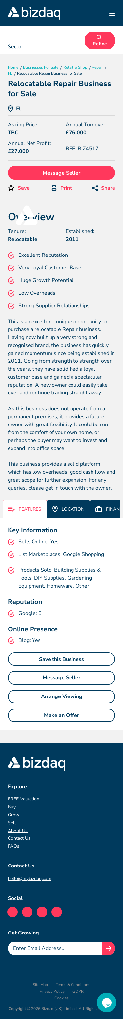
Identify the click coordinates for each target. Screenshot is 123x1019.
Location (68, 509)
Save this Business (61, 659)
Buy (12, 807)
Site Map (40, 984)
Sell (12, 823)
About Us (18, 831)
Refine (100, 41)
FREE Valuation (23, 799)
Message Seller (61, 173)
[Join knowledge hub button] (108, 948)
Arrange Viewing (61, 696)
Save (24, 188)
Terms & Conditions (73, 984)
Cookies (61, 998)
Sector (15, 46)
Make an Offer (61, 715)
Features (24, 509)
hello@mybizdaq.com (29, 878)
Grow (13, 815)
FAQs (13, 846)
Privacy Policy (52, 991)
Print (61, 188)
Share (103, 188)
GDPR (78, 991)
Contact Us (19, 838)
